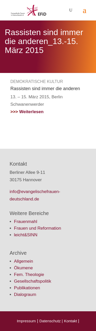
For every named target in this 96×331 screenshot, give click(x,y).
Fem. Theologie (29, 274)
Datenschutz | (51, 321)
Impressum (26, 321)
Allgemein (23, 261)
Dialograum (25, 294)
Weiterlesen (27, 111)
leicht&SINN (26, 234)
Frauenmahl (25, 221)
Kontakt (71, 321)
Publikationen (27, 287)
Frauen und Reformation (37, 228)
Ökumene (23, 267)
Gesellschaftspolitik (32, 281)
